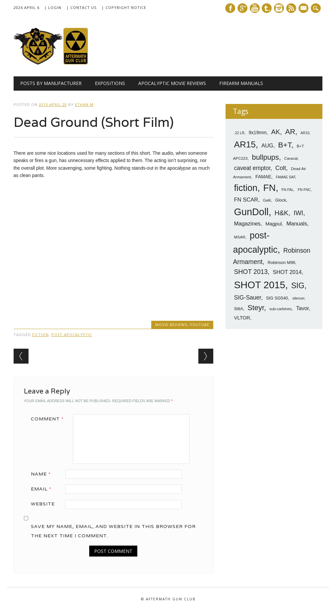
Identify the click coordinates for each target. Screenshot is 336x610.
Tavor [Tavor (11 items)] (302, 308)
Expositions (110, 83)
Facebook (230, 8)
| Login (52, 7)
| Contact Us (81, 7)
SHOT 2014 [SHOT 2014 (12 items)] (287, 272)
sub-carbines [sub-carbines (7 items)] (280, 308)
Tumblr (267, 8)
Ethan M (84, 104)
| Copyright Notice (123, 7)
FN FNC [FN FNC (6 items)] (304, 190)
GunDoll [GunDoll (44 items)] (251, 212)
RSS (291, 8)
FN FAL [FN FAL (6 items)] (288, 190)
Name (43, 474)
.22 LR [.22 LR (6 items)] (239, 133)
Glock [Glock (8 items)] (280, 200)
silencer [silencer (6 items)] (298, 298)
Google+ (242, 8)
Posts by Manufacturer (51, 83)
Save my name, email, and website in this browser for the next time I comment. (113, 531)
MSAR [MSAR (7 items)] (239, 237)
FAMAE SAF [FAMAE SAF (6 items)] (286, 177)
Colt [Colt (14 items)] (280, 168)
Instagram (279, 8)
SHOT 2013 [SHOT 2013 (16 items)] (251, 271)
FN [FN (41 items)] (269, 187)
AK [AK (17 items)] (275, 131)
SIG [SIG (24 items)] (297, 285)
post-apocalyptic (71, 334)
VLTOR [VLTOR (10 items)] (242, 317)
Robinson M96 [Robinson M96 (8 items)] (281, 262)
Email (43, 489)
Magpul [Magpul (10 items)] (273, 223)
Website (43, 504)
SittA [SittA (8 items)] (238, 308)
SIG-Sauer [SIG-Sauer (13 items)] (247, 297)
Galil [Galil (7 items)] (267, 200)
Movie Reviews (171, 324)
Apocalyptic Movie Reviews (172, 83)
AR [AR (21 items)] (290, 132)
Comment (49, 419)
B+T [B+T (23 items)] (284, 144)
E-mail (304, 8)
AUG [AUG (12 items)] (267, 145)
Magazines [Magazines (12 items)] (247, 223)
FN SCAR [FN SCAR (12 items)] (246, 200)
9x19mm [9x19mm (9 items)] (258, 132)
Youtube (255, 8)
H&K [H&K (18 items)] (282, 213)
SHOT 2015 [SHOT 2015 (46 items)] (259, 284)
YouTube (199, 324)
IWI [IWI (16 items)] (298, 213)
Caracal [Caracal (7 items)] (291, 158)
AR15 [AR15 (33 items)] (244, 144)
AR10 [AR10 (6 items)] (305, 133)
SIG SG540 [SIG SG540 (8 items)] (277, 298)
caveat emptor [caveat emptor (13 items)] (252, 168)
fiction (40, 334)
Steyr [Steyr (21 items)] (255, 308)
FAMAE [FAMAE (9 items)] (263, 176)
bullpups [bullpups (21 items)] (265, 157)
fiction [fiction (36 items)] (245, 188)
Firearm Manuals (241, 83)
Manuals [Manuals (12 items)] (296, 223)
